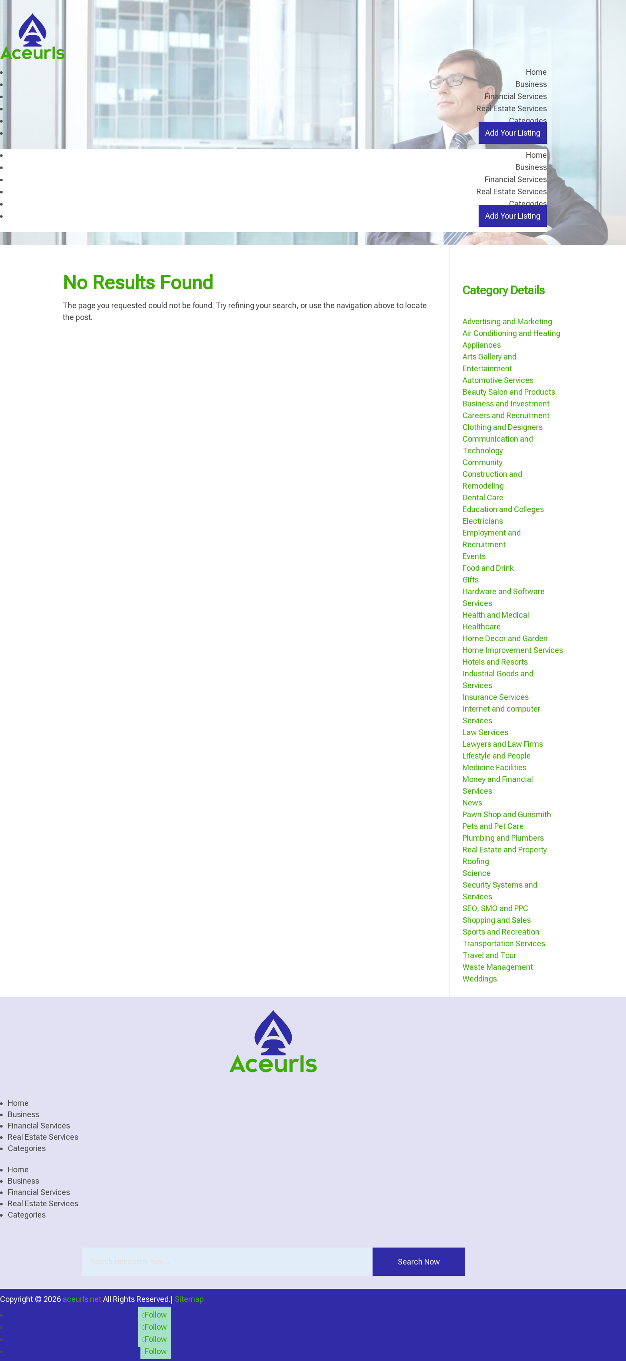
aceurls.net (82, 1298)
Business (531, 84)
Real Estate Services (511, 108)
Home (536, 72)
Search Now (419, 1261)
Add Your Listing (512, 132)
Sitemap (189, 1298)
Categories (528, 120)
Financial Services (516, 96)
